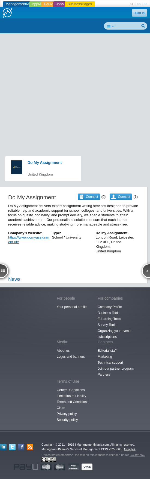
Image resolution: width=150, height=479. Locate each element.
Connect (124, 197)
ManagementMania (20, 4)
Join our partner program (116, 368)
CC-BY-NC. (137, 454)
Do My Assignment (45, 162)
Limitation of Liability (71, 396)
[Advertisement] (77, 75)
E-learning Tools (109, 319)
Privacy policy (67, 414)
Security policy (67, 420)
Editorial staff (107, 351)
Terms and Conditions (72, 402)
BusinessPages (79, 4)
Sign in (139, 12)
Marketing (105, 357)
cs (139, 4)
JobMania (63, 4)
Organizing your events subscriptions (114, 334)
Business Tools (108, 313)
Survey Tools (107, 325)
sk (145, 4)
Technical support (110, 362)
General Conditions (71, 390)
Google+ (130, 449)
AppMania (40, 4)
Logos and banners (71, 357)
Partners (104, 374)
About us (63, 351)
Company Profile (110, 307)
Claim (61, 408)
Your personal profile (72, 307)
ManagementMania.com (93, 444)
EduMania (52, 4)
